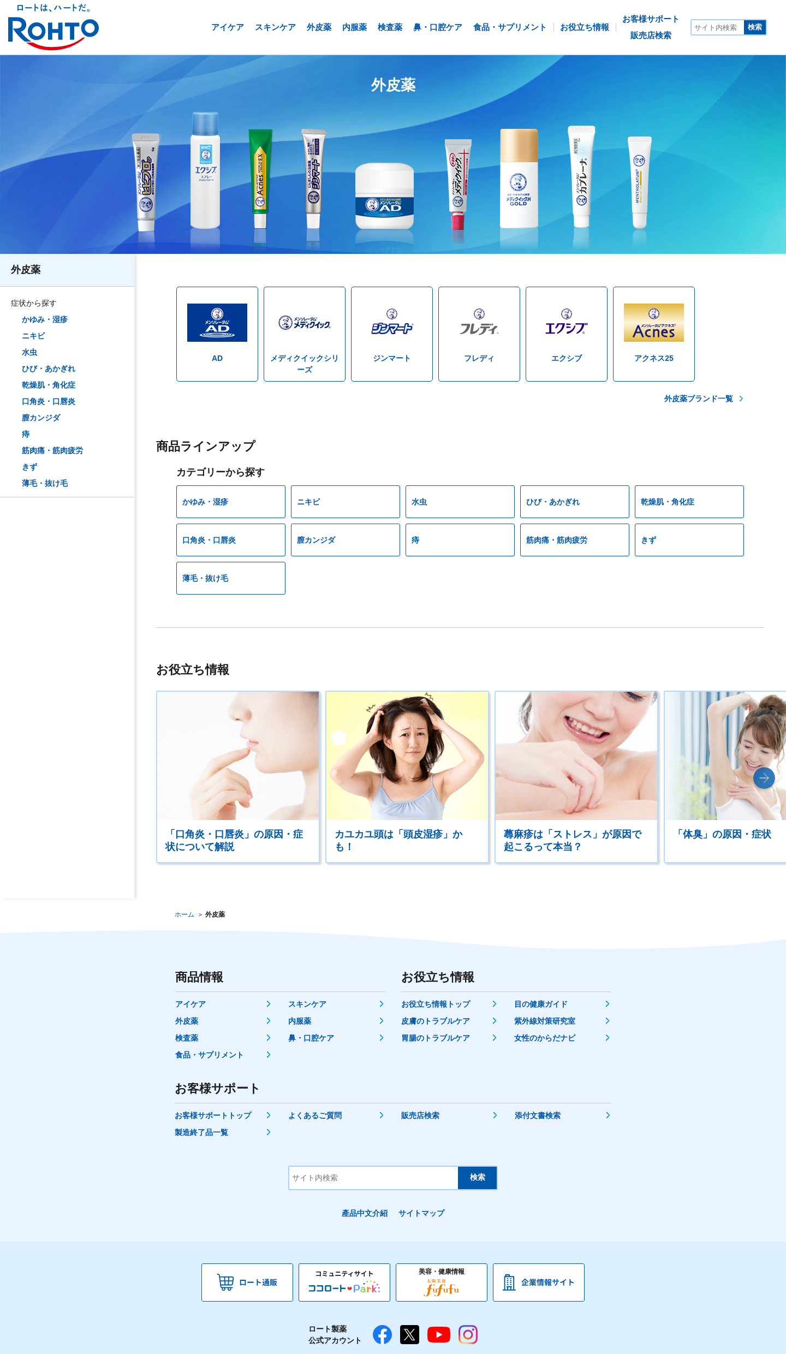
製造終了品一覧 (201, 1132)
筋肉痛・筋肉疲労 (52, 450)
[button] (764, 778)
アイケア (190, 1004)
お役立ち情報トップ (435, 1004)
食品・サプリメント (209, 1054)
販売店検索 (420, 1115)
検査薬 (186, 1038)
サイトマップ (421, 1213)
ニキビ (33, 335)
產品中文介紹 (365, 1213)
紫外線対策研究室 (544, 1021)
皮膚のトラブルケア (435, 1021)
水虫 (29, 352)
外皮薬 (25, 269)
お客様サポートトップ (213, 1115)
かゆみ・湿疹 (45, 319)
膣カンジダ (41, 417)
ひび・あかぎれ (48, 368)
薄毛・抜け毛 (45, 483)
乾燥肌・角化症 (48, 385)
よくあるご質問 (315, 1115)
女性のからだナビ (544, 1038)
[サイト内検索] (718, 27)
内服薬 (299, 1021)
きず (29, 466)
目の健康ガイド (541, 1004)
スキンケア (307, 1004)
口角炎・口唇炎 (48, 401)
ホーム (184, 914)
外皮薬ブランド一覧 (698, 398)
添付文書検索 (538, 1115)
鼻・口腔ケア (311, 1038)
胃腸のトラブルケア (435, 1038)
